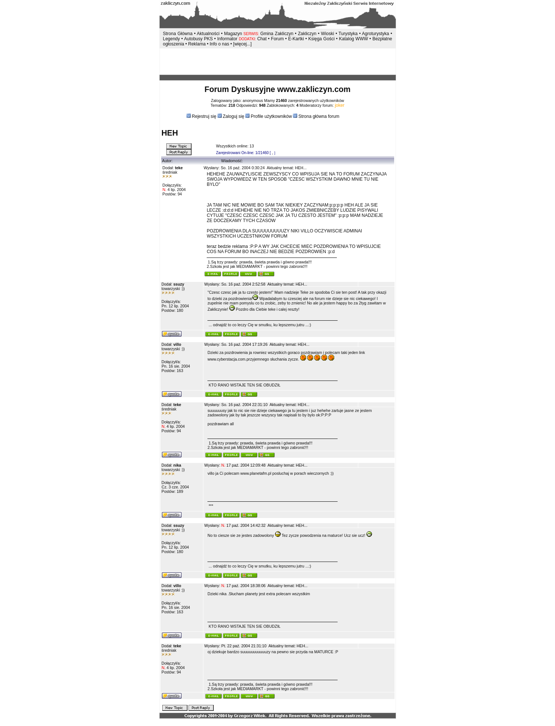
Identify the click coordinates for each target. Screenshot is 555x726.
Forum (277, 38)
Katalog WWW (354, 38)
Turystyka (348, 33)
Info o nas (219, 44)
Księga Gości (321, 38)
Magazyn (233, 33)
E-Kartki (296, 38)
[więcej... (242, 44)
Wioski (327, 33)
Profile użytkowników (271, 116)
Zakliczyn (307, 33)
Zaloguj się (233, 116)
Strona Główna (178, 33)
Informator (227, 38)
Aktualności (208, 33)
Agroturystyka (376, 33)
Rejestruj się (203, 116)
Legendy (171, 38)
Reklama (197, 44)
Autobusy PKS (198, 38)
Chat (262, 38)
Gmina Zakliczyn (276, 33)
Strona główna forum (318, 116)
